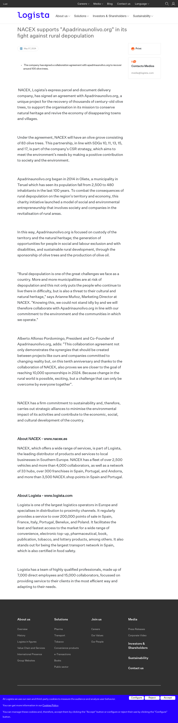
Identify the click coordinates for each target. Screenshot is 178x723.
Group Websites (26, 661)
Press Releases (136, 629)
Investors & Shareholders (138, 645)
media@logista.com (142, 73)
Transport (59, 635)
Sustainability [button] (142, 16)
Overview (22, 629)
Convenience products (66, 648)
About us (23, 619)
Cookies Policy (50, 705)
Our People (97, 642)
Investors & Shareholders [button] (110, 16)
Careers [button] (83, 3)
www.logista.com (58, 496)
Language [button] (141, 3)
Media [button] (97, 3)
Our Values (97, 635)
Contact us (123, 3)
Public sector (61, 667)
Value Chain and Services (31, 648)
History (21, 635)
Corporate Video (137, 635)
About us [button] (62, 16)
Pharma (58, 629)
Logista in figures (26, 642)
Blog (110, 3)
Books (57, 661)
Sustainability (138, 658)
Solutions (61, 619)
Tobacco (59, 642)
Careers (95, 629)
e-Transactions (62, 654)
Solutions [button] (80, 16)
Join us (96, 619)
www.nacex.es (55, 439)
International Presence (29, 654)
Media (132, 619)
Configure (136, 698)
